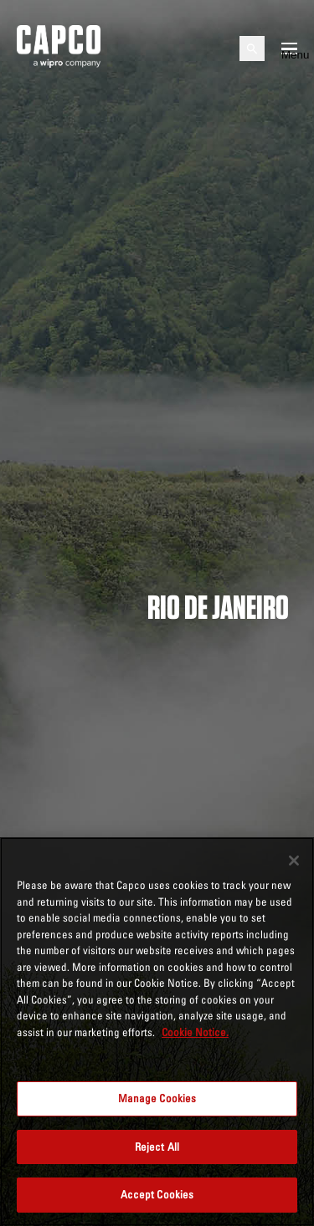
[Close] (293, 860)
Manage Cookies (157, 1098)
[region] (157, 1031)
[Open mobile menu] (289, 48)
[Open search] (252, 48)
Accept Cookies (157, 1194)
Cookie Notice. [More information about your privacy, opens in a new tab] (195, 1032)
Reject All (157, 1146)
